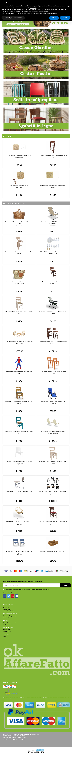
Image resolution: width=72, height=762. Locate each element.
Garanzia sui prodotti (9, 623)
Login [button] (4, 636)
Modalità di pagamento (10, 616)
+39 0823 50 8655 (19, 739)
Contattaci (6, 609)
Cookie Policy (7, 631)
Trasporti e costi (8, 618)
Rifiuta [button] (54, 18)
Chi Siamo (6, 607)
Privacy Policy (26, 589)
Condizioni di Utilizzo (9, 611)
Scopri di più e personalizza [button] (13, 18)
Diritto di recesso (8, 624)
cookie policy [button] (33, 8)
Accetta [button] (65, 18)
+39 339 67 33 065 (10, 739)
